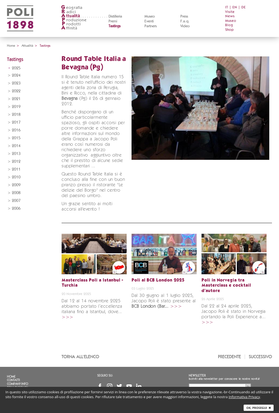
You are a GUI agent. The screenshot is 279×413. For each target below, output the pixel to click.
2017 (16, 122)
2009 (16, 185)
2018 (16, 115)
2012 (16, 162)
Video (185, 26)
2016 (16, 130)
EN (235, 7)
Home (11, 45)
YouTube (129, 386)
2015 (16, 138)
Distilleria (115, 16)
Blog (229, 25)
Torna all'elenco (80, 356)
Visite (230, 12)
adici (68, 12)
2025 (16, 68)
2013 (16, 154)
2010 (16, 177)
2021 (16, 99)
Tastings (114, 26)
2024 (16, 75)
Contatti (13, 380)
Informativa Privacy (244, 396)
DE (243, 7)
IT (226, 7)
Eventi (149, 21)
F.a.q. (185, 21)
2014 (16, 146)
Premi (113, 21)
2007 (16, 201)
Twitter (119, 386)
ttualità (70, 16)
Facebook (100, 386)
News (230, 16)
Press (184, 16)
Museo (149, 16)
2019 (16, 107)
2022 (16, 91)
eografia (72, 8)
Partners (150, 26)
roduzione (74, 20)
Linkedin (139, 386)
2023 (16, 83)
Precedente (229, 356)
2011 (16, 169)
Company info (17, 383)
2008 (16, 193)
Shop (229, 30)
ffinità (69, 28)
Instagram (109, 386)
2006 (16, 208)
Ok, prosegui (258, 408)
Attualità (27, 45)
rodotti (71, 24)
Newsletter (197, 375)
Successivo (260, 356)
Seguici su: (105, 375)
